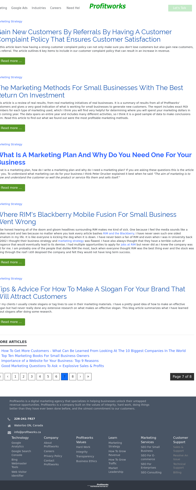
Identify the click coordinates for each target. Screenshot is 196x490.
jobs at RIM (128, 244)
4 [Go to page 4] (40, 376)
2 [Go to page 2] (23, 376)
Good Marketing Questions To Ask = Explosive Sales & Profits (52, 366)
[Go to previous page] (8, 376)
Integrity (81, 451)
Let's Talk (180, 8)
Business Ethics (86, 461)
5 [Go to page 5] (48, 376)
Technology (20, 438)
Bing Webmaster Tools (19, 463)
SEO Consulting (151, 472)
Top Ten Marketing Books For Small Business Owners (45, 356)
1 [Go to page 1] (15, 376)
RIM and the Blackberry (118, 233)
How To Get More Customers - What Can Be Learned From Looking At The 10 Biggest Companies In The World (93, 351)
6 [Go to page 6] (56, 376)
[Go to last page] (88, 376)
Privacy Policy (53, 455)
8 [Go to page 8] (73, 376)
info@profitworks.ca (27, 432)
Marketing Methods (40, 88)
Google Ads (19, 8)
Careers (55, 8)
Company (51, 438)
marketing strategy (71, 240)
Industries (39, 8)
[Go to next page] (80, 376)
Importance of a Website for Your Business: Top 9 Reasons (50, 361)
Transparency (85, 456)
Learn (113, 438)
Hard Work (83, 447)
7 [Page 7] (64, 376)
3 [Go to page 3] (32, 376)
